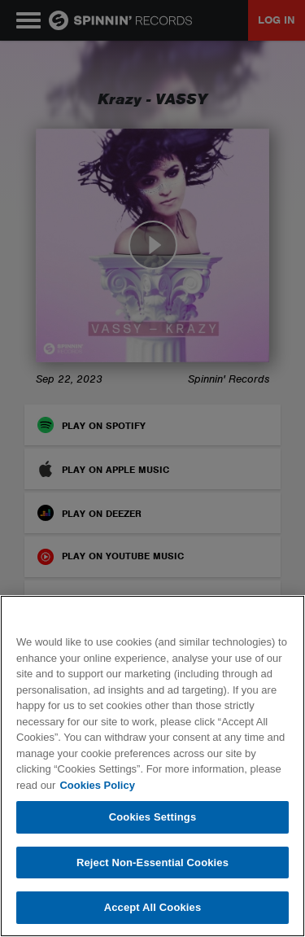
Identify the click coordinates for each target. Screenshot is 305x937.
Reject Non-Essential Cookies (152, 862)
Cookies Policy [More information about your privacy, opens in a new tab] (96, 785)
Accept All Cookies (153, 907)
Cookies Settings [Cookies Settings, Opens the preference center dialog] (153, 817)
